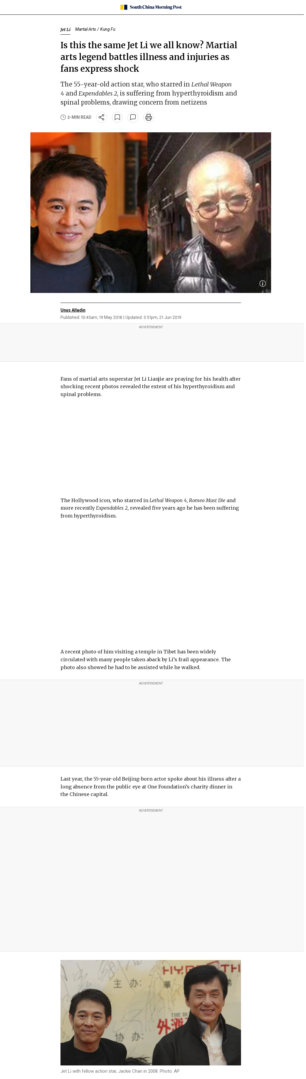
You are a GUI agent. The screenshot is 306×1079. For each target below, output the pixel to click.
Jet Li (65, 29)
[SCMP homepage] (151, 7)
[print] (148, 117)
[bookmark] (117, 117)
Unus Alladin (72, 310)
